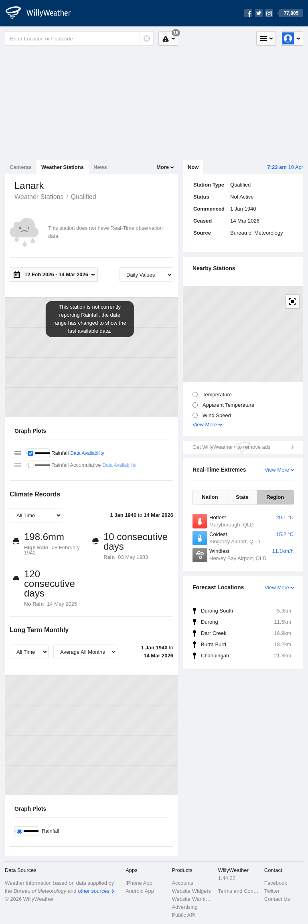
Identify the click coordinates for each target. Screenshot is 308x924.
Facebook (275, 883)
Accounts (182, 883)
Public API (183, 915)
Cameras (21, 167)
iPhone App (139, 883)
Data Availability (87, 453)
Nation (210, 497)
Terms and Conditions (238, 891)
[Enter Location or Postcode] (79, 38)
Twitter (272, 891)
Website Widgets (191, 891)
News (100, 167)
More (162, 167)
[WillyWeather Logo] (42, 13)
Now (193, 167)
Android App (140, 891)
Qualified (83, 196)
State (242, 497)
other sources (93, 891)
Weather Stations (62, 167)
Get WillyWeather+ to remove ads (231, 447)
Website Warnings (192, 899)
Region (275, 497)
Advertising (184, 907)
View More (204, 425)
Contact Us (277, 899)
